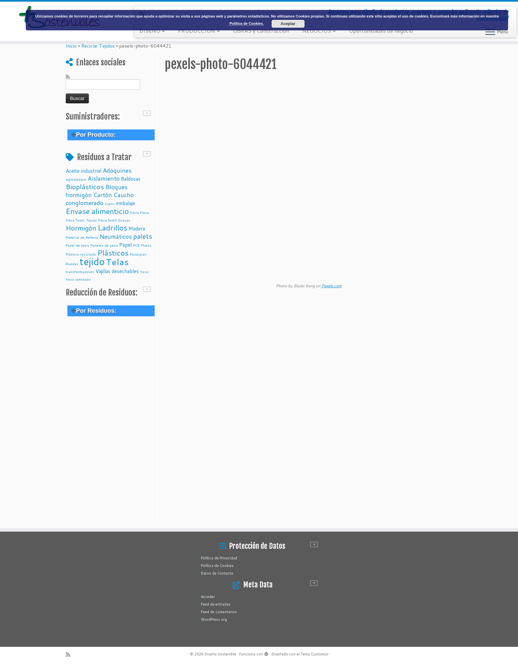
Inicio (71, 46)
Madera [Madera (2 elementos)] (137, 228)
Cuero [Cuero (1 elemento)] (110, 203)
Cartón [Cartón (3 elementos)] (102, 195)
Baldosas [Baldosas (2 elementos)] (130, 178)
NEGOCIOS (319, 30)
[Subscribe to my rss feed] (70, 76)
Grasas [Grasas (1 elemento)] (124, 220)
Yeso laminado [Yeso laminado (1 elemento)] (78, 279)
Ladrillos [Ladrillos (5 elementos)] (112, 227)
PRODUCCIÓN (199, 30)
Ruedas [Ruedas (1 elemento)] (72, 263)
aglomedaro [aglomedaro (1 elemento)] (76, 179)
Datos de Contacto (217, 573)
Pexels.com (331, 286)
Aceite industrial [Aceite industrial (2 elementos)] (83, 170)
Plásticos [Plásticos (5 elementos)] (113, 252)
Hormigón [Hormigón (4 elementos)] (81, 228)
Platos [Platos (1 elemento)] (146, 245)
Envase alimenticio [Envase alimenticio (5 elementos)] (97, 211)
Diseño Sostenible (220, 654)
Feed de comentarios (219, 611)
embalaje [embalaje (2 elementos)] (125, 203)
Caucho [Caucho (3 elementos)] (123, 195)
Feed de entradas (216, 604)
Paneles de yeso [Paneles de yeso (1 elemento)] (104, 245)
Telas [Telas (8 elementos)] (117, 261)
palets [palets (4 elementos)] (142, 236)
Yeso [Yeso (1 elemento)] (144, 271)
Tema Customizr (314, 654)
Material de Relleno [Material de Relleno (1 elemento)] (82, 237)
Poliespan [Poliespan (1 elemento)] (138, 254)
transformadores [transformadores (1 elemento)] (80, 271)
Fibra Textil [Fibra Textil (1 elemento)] (107, 220)
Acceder (208, 596)
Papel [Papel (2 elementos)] (125, 244)
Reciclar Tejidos (98, 46)
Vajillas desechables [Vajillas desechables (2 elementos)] (117, 271)
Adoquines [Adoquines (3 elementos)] (117, 170)
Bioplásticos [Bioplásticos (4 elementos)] (85, 187)
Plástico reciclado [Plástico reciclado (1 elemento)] (81, 254)
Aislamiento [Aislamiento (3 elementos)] (104, 178)
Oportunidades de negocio (381, 30)
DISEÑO (152, 30)
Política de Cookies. (247, 23)
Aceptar (287, 23)
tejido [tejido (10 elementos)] (92, 261)
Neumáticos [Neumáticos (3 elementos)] (115, 236)
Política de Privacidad (219, 558)
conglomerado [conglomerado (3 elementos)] (84, 202)
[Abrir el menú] (490, 32)
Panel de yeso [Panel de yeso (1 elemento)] (77, 245)
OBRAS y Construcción (261, 30)
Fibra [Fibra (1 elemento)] (134, 212)
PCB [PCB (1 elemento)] (136, 245)
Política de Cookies (217, 565)
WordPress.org (214, 619)
